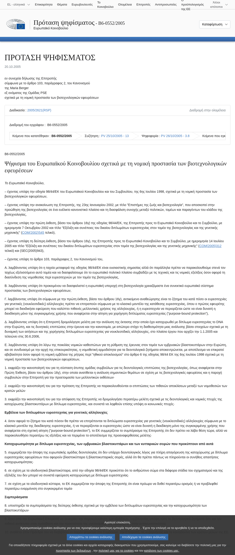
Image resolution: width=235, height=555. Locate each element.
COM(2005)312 (210, 246)
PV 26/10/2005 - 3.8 (175, 136)
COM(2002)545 (33, 232)
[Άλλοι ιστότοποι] (219, 4)
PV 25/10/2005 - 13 (115, 136)
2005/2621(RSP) (39, 110)
